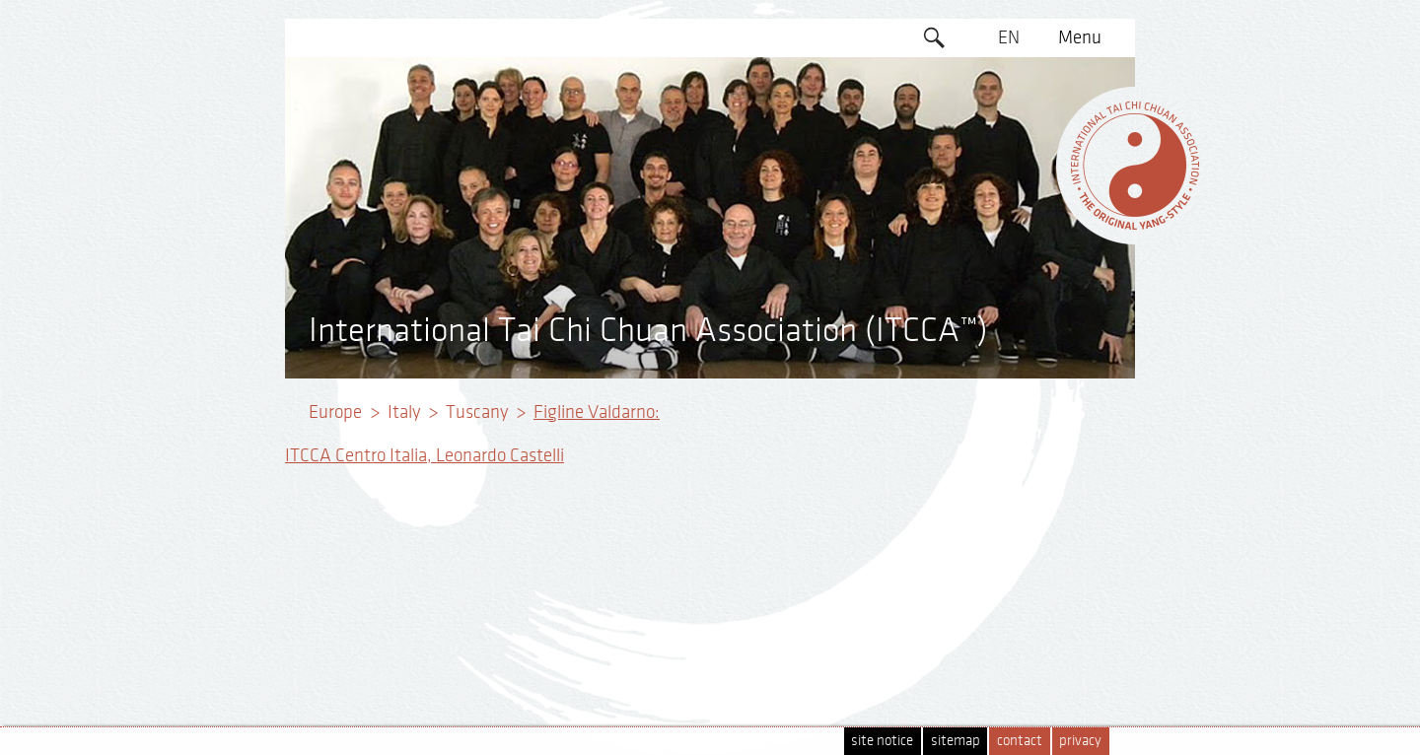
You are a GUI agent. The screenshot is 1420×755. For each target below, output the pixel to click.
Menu (1079, 37)
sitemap (955, 740)
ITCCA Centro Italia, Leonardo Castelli (424, 455)
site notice (882, 740)
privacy (1080, 740)
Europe (335, 412)
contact (1019, 740)
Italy (404, 412)
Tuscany (477, 412)
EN (1009, 37)
